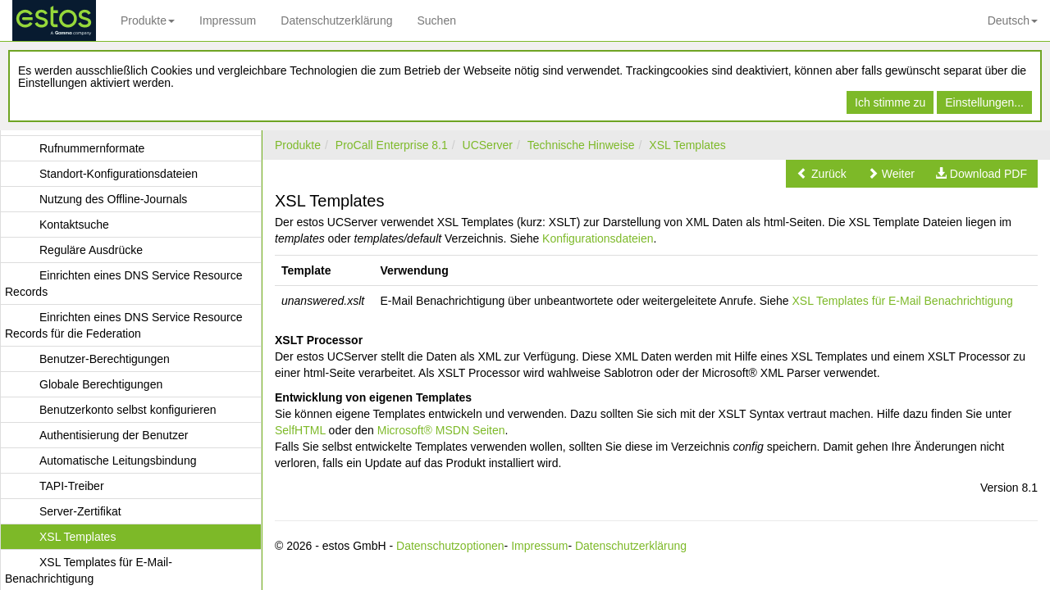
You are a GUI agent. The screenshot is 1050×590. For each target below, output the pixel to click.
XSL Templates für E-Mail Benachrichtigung (902, 300)
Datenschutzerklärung (336, 20)
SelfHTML (300, 430)
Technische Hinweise (581, 145)
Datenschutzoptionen (450, 545)
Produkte (148, 20)
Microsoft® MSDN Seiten (441, 430)
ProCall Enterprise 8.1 (392, 145)
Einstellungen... (984, 102)
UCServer (488, 145)
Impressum (227, 20)
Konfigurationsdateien (597, 238)
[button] (821, 174)
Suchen (436, 20)
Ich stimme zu (890, 102)
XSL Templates (687, 145)
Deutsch (1013, 20)
